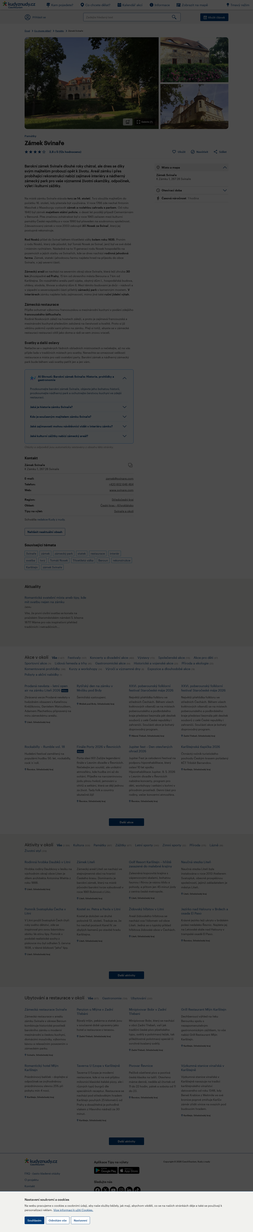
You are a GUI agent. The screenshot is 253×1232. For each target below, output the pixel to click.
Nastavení (80, 1220)
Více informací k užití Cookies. (73, 1210)
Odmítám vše (58, 1220)
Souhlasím (34, 1220)
